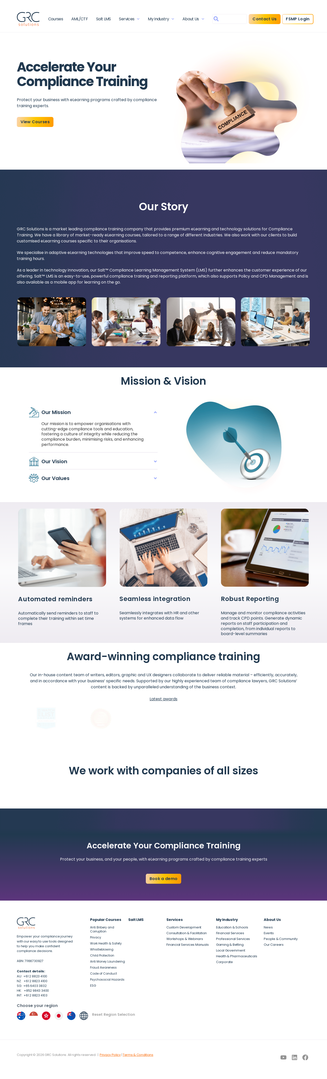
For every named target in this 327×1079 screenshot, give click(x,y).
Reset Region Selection (113, 1014)
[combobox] (229, 19)
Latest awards (163, 699)
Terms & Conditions (138, 1055)
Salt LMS (103, 19)
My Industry (161, 19)
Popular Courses (105, 919)
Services (129, 19)
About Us (193, 19)
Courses (55, 19)
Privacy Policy (110, 1055)
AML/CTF (79, 19)
